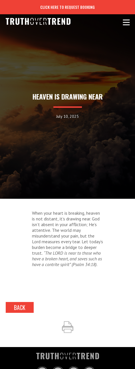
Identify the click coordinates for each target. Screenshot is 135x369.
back (19, 307)
